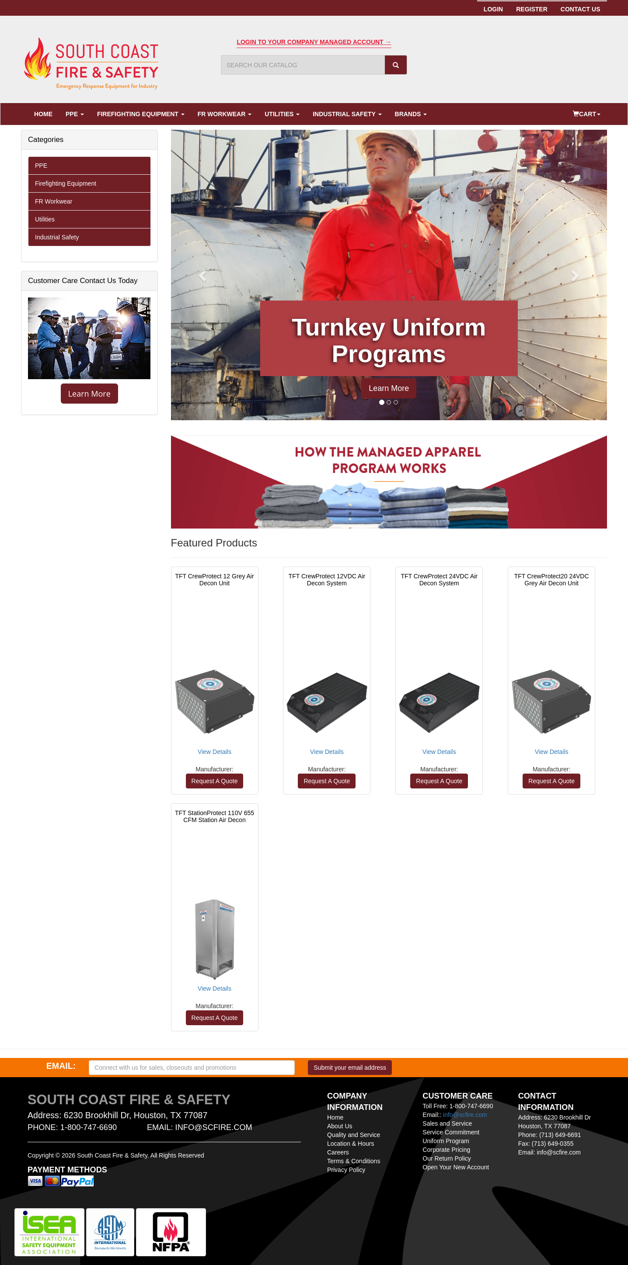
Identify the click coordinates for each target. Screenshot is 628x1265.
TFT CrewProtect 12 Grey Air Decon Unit (214, 579)
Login (493, 9)
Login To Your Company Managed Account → (314, 41)
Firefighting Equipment (141, 114)
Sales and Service (447, 1123)
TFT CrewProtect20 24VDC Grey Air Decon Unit (551, 579)
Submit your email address (350, 1067)
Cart (586, 114)
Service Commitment (450, 1132)
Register (535, 9)
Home (43, 114)
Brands (411, 114)
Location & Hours (350, 1143)
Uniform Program (445, 1140)
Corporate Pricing (446, 1149)
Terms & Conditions (353, 1161)
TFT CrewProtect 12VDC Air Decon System (327, 579)
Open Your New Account (455, 1167)
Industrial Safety (347, 114)
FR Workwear (225, 114)
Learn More (89, 393)
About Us (339, 1126)
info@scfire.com (465, 1114)
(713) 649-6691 (560, 1134)
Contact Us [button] (580, 9)
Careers (338, 1152)
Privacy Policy (346, 1169)
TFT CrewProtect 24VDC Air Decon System (439, 579)
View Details (214, 751)
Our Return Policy (446, 1158)
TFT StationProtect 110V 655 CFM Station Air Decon (214, 816)
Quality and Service (353, 1134)
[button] (204, 275)
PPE (75, 114)
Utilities (282, 114)
